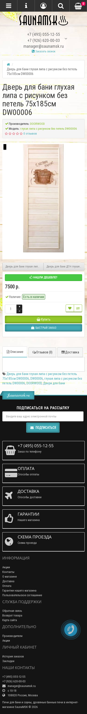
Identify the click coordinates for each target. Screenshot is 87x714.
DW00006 (36, 378)
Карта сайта (9, 620)
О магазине (9, 577)
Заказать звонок (43, 51)
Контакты (8, 572)
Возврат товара (12, 615)
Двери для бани (54, 383)
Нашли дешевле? (43, 277)
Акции (6, 567)
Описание (14, 352)
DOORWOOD (34, 383)
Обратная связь (12, 611)
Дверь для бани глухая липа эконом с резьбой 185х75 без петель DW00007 (24, 266)
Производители (12, 636)
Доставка (70, 352)
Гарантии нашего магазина (19, 590)
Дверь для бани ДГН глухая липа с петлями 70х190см (65, 266)
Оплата (6, 586)
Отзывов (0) (42, 352)
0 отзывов (30, 133)
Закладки (8, 661)
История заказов (13, 656)
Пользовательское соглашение (22, 595)
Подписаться (43, 428)
